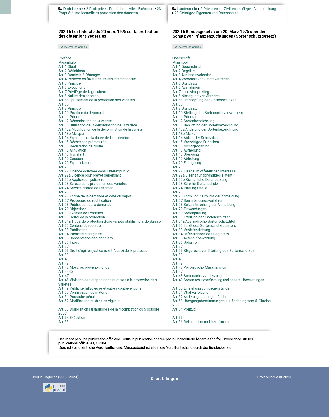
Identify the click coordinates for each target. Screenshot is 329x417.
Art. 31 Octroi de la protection (81, 217)
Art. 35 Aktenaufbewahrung (193, 238)
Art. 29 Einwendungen (189, 209)
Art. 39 (63, 255)
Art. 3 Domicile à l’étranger (79, 75)
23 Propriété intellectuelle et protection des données (109, 11)
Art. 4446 (65, 271)
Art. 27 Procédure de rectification (84, 200)
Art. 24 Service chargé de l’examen (85, 188)
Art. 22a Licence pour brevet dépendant (89, 175)
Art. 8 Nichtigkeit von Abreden (196, 96)
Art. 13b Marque (71, 133)
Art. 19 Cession (70, 159)
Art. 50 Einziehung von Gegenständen (201, 288)
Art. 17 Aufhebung (186, 150)
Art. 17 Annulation (72, 150)
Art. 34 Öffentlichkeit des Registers (200, 234)
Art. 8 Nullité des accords (78, 96)
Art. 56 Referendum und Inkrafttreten (201, 322)
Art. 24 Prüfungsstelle (189, 188)
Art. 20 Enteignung (186, 163)
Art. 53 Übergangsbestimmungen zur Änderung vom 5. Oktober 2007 (221, 303)
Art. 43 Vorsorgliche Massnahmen (199, 267)
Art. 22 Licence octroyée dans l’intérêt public (93, 171)
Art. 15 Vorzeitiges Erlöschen (195, 142)
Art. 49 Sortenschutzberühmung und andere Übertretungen (218, 280)
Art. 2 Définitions (71, 71)
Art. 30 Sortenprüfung (189, 213)
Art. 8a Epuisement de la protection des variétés (96, 100)
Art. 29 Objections (72, 209)
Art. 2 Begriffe (183, 71)
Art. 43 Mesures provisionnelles (83, 267)
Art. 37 (63, 246)
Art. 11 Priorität (184, 117)
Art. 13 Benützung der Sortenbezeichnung (205, 125)
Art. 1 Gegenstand (186, 66)
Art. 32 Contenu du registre (79, 225)
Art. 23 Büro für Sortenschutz (195, 184)
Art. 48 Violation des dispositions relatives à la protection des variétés (107, 282)
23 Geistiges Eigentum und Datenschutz (206, 13)
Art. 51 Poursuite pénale (77, 297)
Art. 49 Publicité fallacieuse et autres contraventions (100, 288)
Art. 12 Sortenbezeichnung (193, 121)
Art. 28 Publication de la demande (85, 204)
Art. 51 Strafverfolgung (190, 292)
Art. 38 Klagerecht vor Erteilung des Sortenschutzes (213, 250)
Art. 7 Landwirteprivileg (190, 92)
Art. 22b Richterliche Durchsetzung (199, 179)
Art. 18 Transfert (71, 154)
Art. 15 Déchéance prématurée (82, 142)
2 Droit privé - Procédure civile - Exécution (120, 9)
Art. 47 (177, 271)
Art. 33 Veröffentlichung (191, 230)
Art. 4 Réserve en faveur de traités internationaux (97, 79)
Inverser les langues (74, 46)
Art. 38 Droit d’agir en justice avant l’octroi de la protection (103, 250)
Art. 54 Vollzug (184, 309)
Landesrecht (187, 9)
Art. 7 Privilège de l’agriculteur (82, 92)
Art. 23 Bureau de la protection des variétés (92, 184)
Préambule (67, 62)
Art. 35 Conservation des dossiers (85, 238)
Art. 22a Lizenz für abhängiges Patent (202, 175)
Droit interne (73, 9)
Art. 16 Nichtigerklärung (190, 146)
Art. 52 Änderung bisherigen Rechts (200, 297)
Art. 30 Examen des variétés (80, 213)
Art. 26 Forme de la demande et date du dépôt (94, 196)
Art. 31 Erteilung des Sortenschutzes (201, 217)
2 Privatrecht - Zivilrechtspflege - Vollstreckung (238, 9)
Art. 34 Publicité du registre (80, 234)
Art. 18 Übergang (185, 154)
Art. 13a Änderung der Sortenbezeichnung (205, 129)
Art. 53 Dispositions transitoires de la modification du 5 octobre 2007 (108, 311)
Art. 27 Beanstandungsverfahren (197, 200)
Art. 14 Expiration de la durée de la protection (94, 138)
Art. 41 (63, 259)
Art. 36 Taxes (68, 242)
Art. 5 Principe (69, 83)
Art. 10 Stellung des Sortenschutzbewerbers (207, 113)
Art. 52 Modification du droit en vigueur (89, 301)
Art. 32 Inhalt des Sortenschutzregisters (204, 225)
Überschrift (181, 58)
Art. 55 (177, 318)
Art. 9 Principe (69, 108)
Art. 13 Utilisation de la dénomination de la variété (97, 125)
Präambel (180, 62)
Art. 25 (63, 192)
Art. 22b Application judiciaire (81, 179)
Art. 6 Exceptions (71, 87)
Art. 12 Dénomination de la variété (85, 121)
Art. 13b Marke (184, 133)
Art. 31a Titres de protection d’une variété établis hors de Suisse (109, 221)
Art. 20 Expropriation (74, 163)
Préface (64, 58)
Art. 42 (63, 263)
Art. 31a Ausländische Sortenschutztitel (203, 221)
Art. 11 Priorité (69, 117)
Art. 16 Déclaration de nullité (80, 146)
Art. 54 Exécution (71, 318)
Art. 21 (63, 167)
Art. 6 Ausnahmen (186, 87)
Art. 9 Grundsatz (185, 108)
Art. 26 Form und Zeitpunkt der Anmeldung (205, 196)
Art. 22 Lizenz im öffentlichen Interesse (204, 171)
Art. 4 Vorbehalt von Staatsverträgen (201, 79)
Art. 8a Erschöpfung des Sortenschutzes (204, 100)
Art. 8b (63, 104)
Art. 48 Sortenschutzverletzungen (198, 276)
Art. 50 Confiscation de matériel (83, 292)
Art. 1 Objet (67, 66)
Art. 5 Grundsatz (185, 83)
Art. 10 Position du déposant (81, 113)
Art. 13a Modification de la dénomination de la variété (100, 129)
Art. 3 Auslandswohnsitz (191, 75)
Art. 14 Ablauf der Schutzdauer (196, 138)
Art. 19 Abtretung (185, 159)
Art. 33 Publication (72, 230)
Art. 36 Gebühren (185, 242)
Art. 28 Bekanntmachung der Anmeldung (203, 204)
